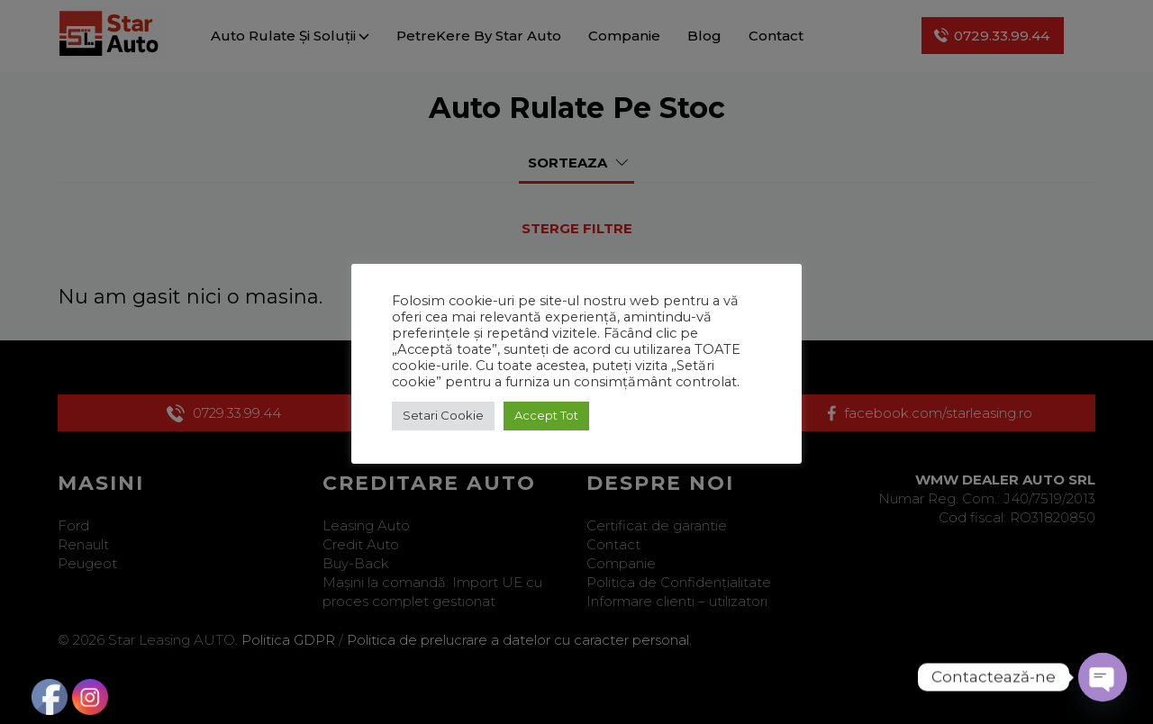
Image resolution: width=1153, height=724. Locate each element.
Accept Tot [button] (546, 415)
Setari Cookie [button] (443, 415)
